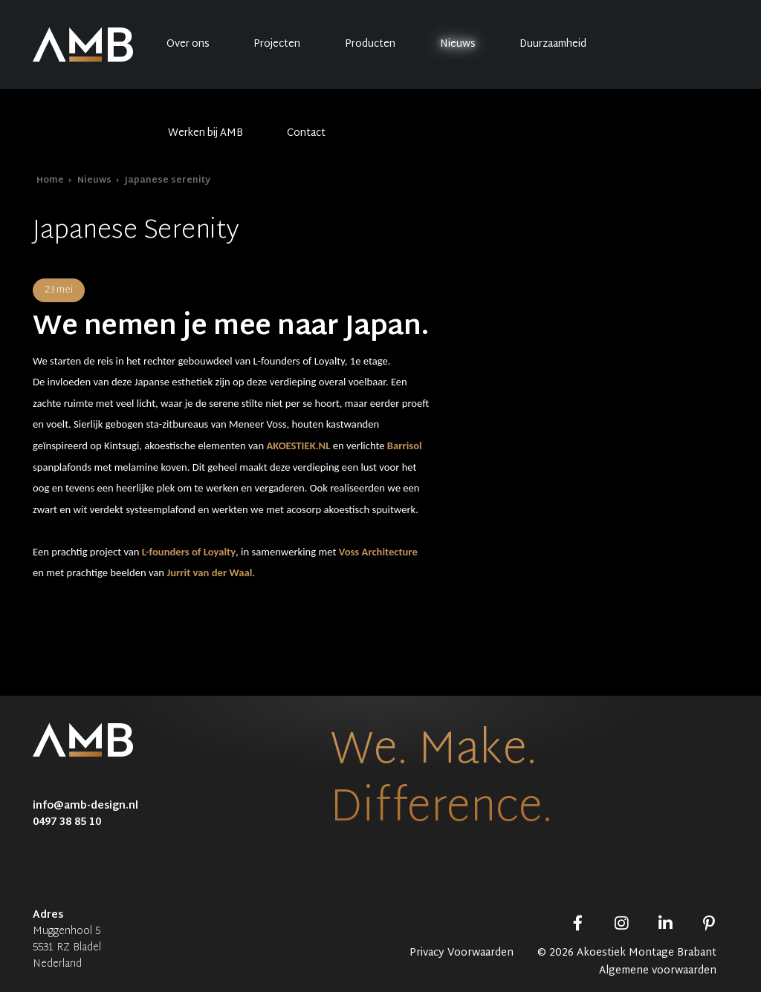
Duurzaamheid (552, 44)
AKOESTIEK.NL (298, 445)
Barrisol (404, 445)
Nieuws (458, 44)
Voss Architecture (378, 551)
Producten (370, 44)
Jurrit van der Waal (209, 572)
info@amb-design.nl (85, 806)
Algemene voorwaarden (657, 971)
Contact (306, 133)
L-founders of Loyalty (189, 551)
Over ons (188, 44)
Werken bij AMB (205, 133)
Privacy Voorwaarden (461, 953)
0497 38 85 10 (67, 822)
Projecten (276, 44)
